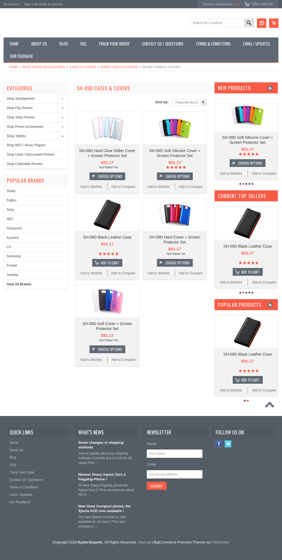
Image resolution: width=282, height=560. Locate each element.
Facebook (219, 443)
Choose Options (110, 176)
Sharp (11, 191)
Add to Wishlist (91, 187)
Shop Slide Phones (21, 117)
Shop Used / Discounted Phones (30, 154)
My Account (11, 4)
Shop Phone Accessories (43, 67)
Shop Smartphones (21, 99)
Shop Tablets (16, 136)
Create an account (50, 4)
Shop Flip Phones (20, 108)
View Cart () (262, 4)
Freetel (12, 265)
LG (9, 247)
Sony (10, 210)
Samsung (14, 256)
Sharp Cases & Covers (119, 67)
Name (151, 444)
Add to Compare (123, 187)
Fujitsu (11, 200)
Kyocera (13, 238)
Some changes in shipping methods (101, 444)
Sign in (29, 4)
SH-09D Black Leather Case (107, 237)
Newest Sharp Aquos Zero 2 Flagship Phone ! (102, 476)
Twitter (228, 443)
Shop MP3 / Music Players (26, 145)
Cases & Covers (82, 67)
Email (151, 464)
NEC (10, 219)
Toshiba (12, 275)
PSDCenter (221, 542)
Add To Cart (110, 263)
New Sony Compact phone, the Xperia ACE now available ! (104, 508)
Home (13, 67)
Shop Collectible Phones (25, 164)
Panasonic (14, 228)
